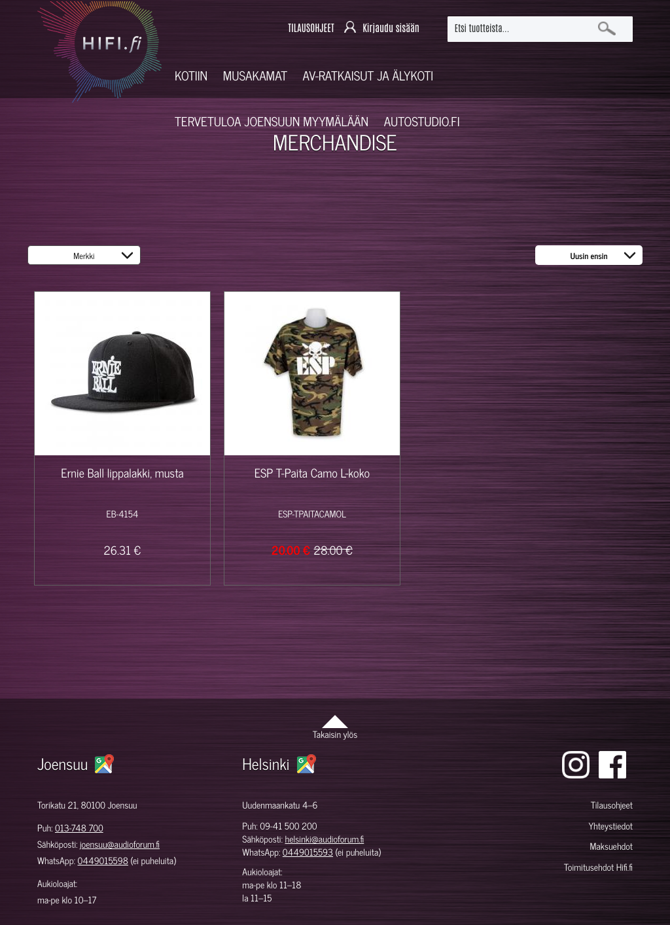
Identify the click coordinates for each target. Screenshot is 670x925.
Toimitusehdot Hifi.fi (598, 867)
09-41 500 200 (288, 825)
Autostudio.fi (422, 121)
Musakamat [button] (255, 75)
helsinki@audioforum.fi (324, 838)
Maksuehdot (611, 846)
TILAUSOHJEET (311, 28)
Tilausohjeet (612, 804)
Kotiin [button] (191, 75)
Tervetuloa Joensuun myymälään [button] (271, 121)
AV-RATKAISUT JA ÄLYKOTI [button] (368, 75)
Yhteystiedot (610, 825)
